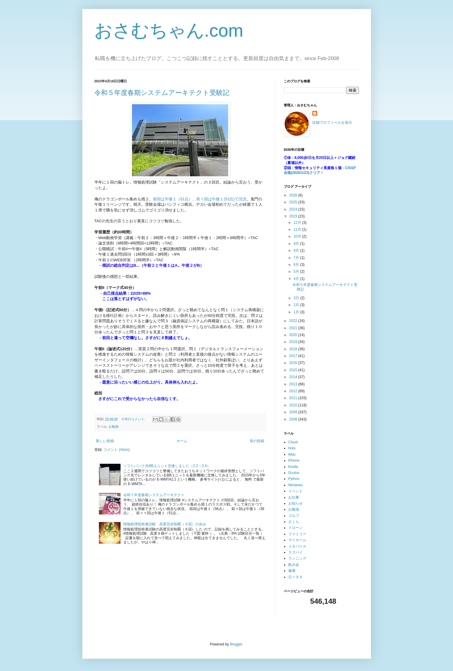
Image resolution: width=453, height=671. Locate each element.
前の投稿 (257, 441)
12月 (297, 222)
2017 (293, 356)
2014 (293, 377)
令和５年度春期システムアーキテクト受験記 (161, 92)
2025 (293, 202)
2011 (293, 398)
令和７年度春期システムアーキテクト (154, 495)
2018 (293, 349)
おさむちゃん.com (168, 30)
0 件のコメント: (134, 419)
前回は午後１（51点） (173, 199)
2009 (293, 412)
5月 (296, 271)
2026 (293, 195)
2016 (293, 363)
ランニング (297, 558)
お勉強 (113, 426)
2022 (293, 321)
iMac (292, 454)
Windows (295, 485)
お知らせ (295, 503)
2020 (293, 335)
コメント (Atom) (116, 450)
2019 (293, 342)
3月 (296, 298)
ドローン (295, 528)
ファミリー (297, 534)
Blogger (236, 644)
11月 (297, 229)
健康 (291, 571)
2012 (293, 391)
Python (293, 479)
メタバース (297, 546)
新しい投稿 (105, 441)
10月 (297, 236)
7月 (296, 258)
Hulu (292, 448)
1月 (296, 312)
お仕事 (293, 497)
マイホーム (297, 540)
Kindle (293, 467)
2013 (293, 384)
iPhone (293, 460)
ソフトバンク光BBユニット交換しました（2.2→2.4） (166, 466)
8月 (296, 250)
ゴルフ (293, 516)
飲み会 (293, 565)
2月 (296, 305)
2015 (293, 370)
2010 (293, 405)
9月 (296, 243)
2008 (293, 419)
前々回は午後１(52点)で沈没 (221, 199)
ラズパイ (295, 552)
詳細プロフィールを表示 (332, 122)
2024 (293, 209)
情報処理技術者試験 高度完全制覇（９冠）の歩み (164, 524)
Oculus (293, 473)
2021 (293, 328)
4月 (296, 279)
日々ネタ (295, 577)
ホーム (181, 441)
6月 (296, 265)
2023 (293, 216)
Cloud (293, 442)
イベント (295, 491)
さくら (293, 522)
